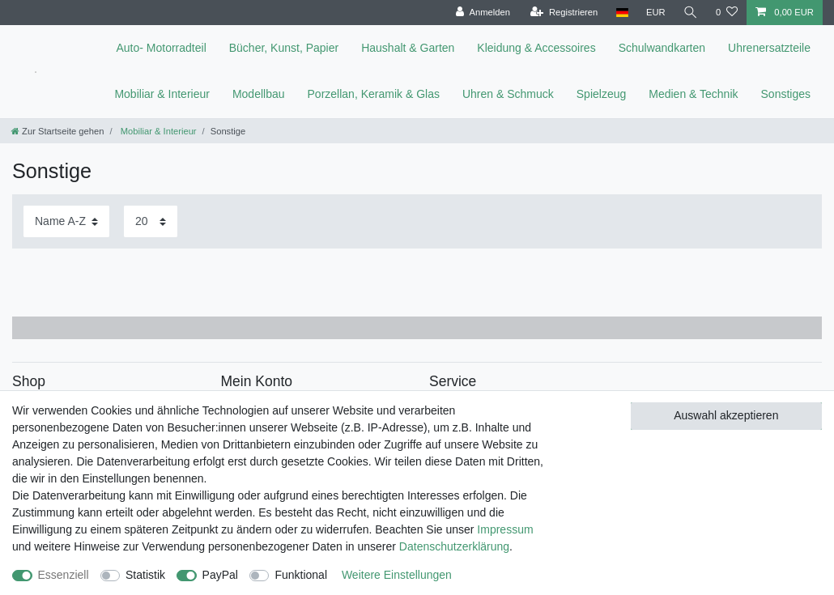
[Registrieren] (563, 12)
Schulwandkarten (662, 47)
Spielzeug (602, 93)
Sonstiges (786, 93)
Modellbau (258, 93)
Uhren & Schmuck (508, 93)
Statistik (145, 574)
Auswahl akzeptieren (726, 415)
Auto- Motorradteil (161, 47)
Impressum (505, 529)
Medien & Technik (693, 93)
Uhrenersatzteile (769, 47)
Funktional (300, 574)
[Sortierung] (66, 221)
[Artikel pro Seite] (150, 221)
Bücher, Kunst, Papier (283, 47)
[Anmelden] (483, 12)
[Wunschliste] (727, 12)
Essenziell (63, 574)
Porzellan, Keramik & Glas (374, 93)
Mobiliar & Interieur (162, 93)
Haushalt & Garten (407, 47)
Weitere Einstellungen (397, 574)
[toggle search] (690, 12)
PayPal (220, 574)
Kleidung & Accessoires (536, 47)
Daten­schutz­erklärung (454, 546)
